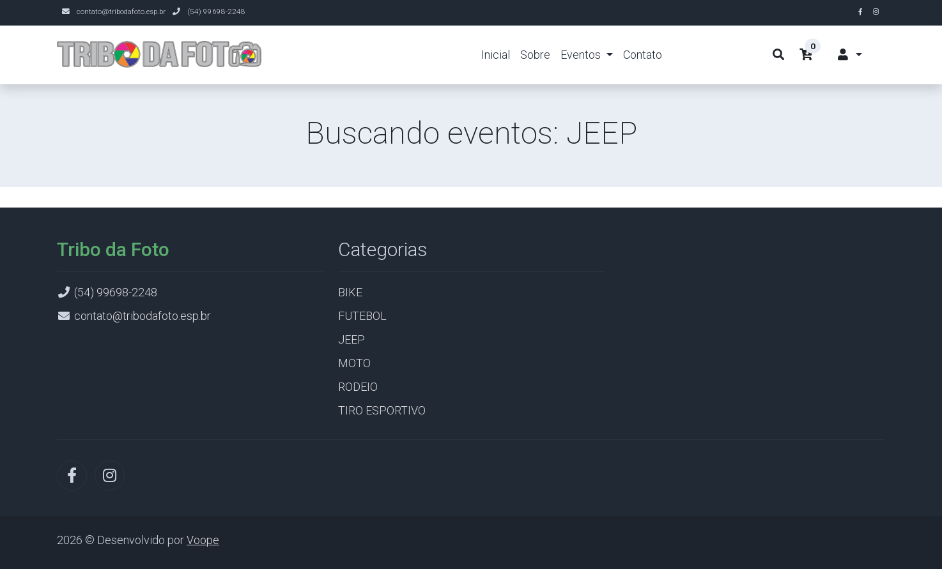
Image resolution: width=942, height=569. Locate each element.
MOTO (354, 363)
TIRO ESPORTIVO (382, 410)
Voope (203, 540)
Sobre (535, 54)
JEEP (351, 339)
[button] (849, 54)
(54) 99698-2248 (216, 11)
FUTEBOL (362, 315)
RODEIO (358, 386)
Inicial (495, 54)
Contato (642, 54)
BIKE (350, 292)
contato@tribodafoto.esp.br (121, 11)
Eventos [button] (581, 54)
